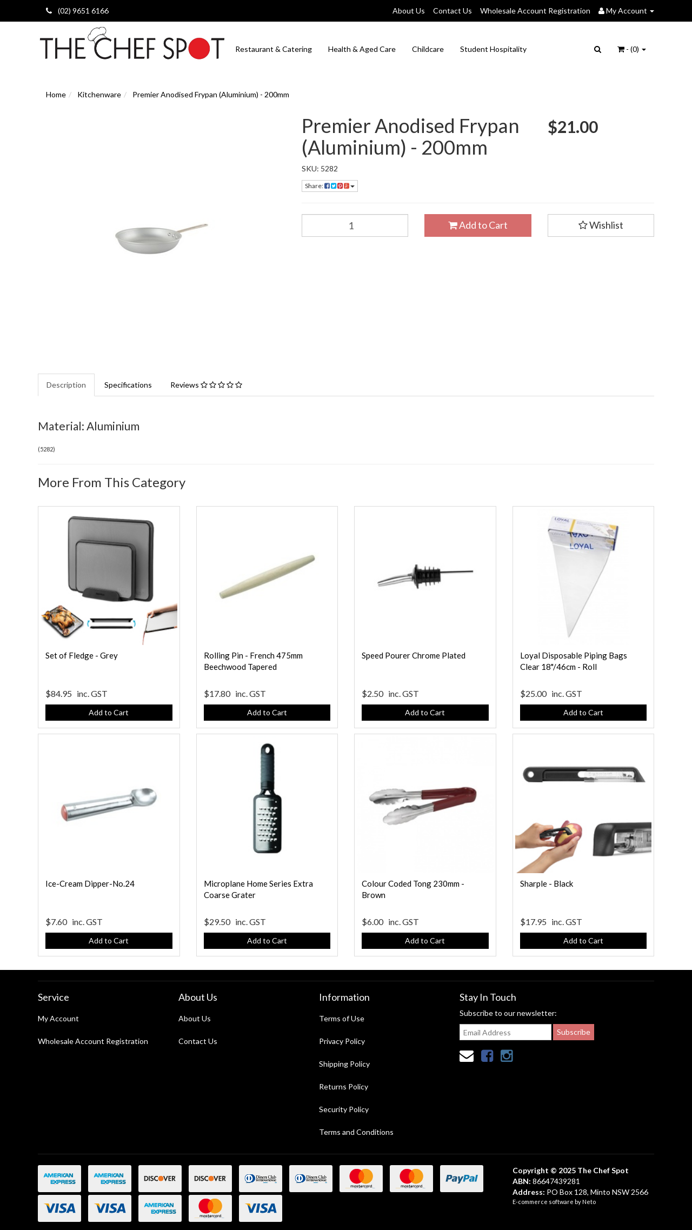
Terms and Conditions (356, 1131)
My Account (58, 1018)
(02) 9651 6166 (77, 10)
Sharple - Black (546, 883)
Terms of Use (341, 1018)
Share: (330, 186)
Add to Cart (478, 225)
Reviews (206, 384)
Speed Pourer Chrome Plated (413, 655)
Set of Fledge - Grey (81, 655)
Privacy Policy (342, 1041)
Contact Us (452, 10)
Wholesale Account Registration (535, 10)
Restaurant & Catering (273, 49)
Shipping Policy (344, 1063)
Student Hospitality (493, 49)
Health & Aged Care (362, 49)
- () (631, 49)
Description (66, 384)
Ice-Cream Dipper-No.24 (90, 883)
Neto (589, 1201)
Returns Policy (343, 1086)
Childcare (428, 49)
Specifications (128, 384)
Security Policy (344, 1109)
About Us (408, 10)
